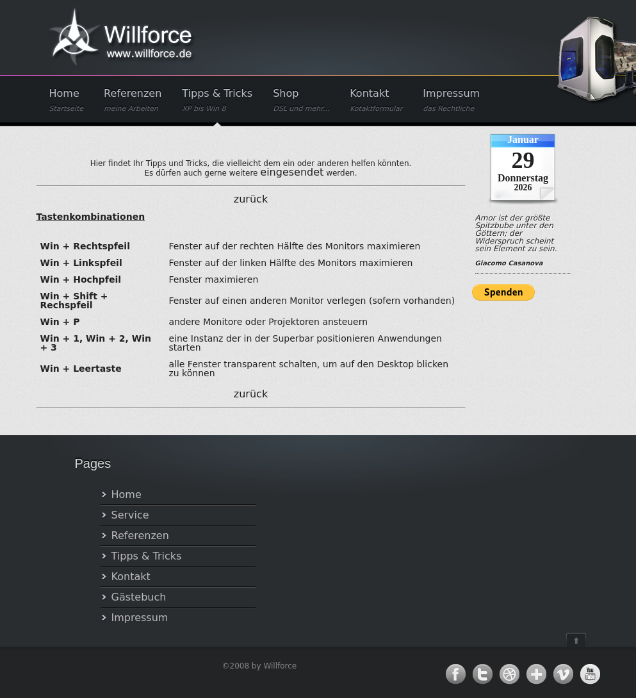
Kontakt (376, 100)
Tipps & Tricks (217, 100)
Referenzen (132, 100)
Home (66, 100)
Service (130, 515)
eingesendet (291, 172)
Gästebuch (139, 597)
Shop (301, 100)
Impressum (451, 100)
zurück (251, 199)
